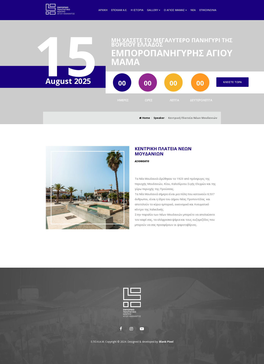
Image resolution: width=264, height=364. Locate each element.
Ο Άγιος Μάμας (175, 10)
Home (144, 118)
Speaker (159, 118)
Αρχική (102, 10)
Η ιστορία (137, 10)
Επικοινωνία (207, 10)
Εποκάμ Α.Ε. (119, 10)
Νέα (193, 10)
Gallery (153, 10)
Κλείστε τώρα (232, 82)
